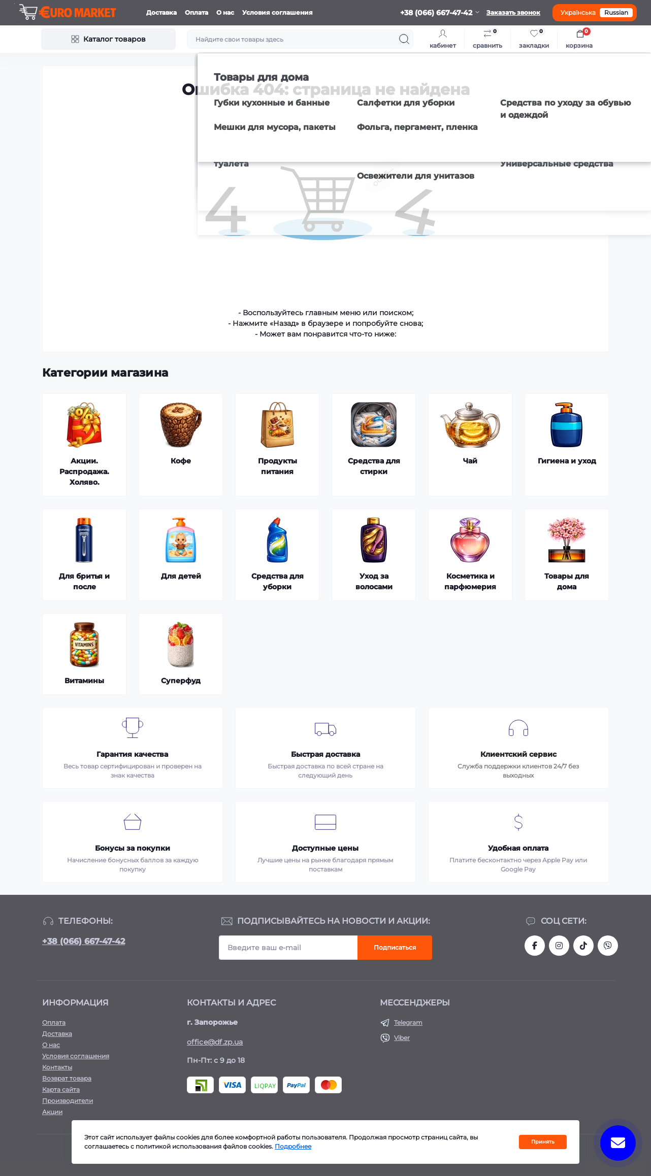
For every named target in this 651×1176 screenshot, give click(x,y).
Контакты (57, 1067)
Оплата (196, 12)
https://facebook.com (534, 946)
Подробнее (293, 1146)
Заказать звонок (513, 12)
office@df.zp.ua (215, 1042)
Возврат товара (66, 1078)
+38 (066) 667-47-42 (83, 941)
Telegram (408, 1022)
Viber (402, 1037)
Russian (616, 12)
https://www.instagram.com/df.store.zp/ (559, 946)
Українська (578, 12)
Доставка (161, 12)
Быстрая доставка (325, 754)
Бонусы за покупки (132, 848)
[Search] (404, 39)
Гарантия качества (132, 754)
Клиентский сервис (518, 754)
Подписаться (395, 947)
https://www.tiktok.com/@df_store (583, 946)
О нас (225, 12)
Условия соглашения (277, 12)
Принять (543, 1141)
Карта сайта (61, 1089)
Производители (67, 1100)
